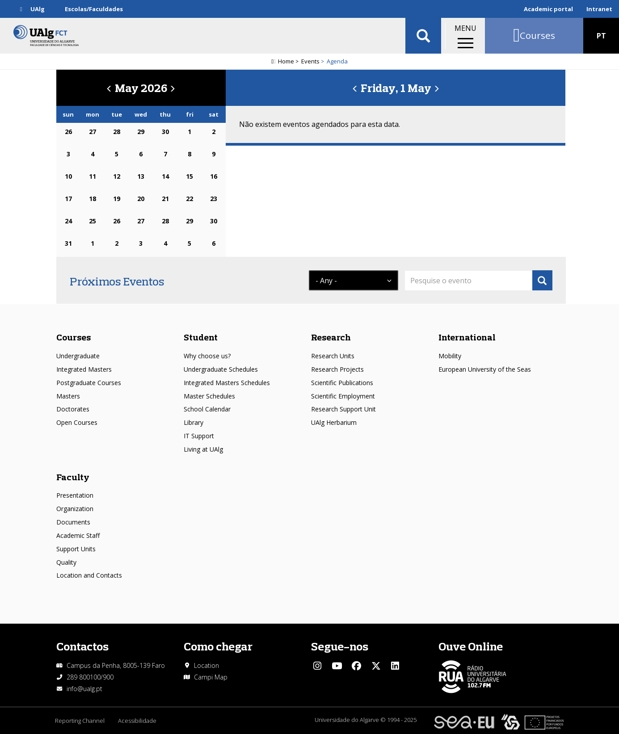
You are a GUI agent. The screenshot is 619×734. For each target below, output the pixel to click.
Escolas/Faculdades (94, 9)
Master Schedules (209, 396)
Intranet (599, 9)
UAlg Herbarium (334, 422)
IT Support (199, 436)
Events (310, 61)
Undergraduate (78, 356)
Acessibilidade (137, 721)
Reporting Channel (80, 721)
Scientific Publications (342, 382)
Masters (68, 396)
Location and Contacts (89, 575)
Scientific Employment (343, 396)
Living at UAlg (203, 449)
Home (286, 61)
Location (206, 665)
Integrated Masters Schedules (227, 382)
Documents (73, 522)
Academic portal (548, 9)
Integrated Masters (84, 369)
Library (193, 422)
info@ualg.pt (84, 688)
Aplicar (423, 36)
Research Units (332, 356)
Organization (74, 508)
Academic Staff (78, 535)
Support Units (76, 549)
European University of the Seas (484, 369)
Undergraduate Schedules (221, 369)
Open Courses (76, 422)
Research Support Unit (343, 409)
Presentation (74, 495)
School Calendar (207, 409)
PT (601, 36)
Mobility (449, 356)
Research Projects (337, 369)
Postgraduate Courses (88, 382)
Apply (542, 280)
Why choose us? (207, 356)
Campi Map (210, 677)
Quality (66, 562)
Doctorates (72, 409)
